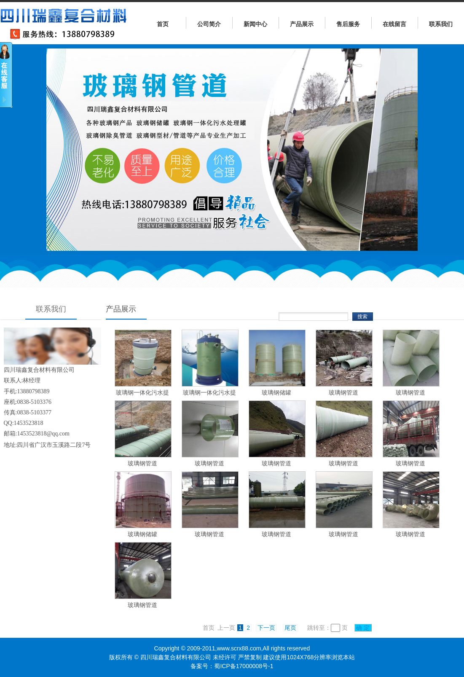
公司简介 (209, 24)
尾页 (290, 627)
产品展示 (302, 24)
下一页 (266, 627)
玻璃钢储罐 (276, 392)
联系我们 (441, 24)
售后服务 (348, 24)
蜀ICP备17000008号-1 (243, 666)
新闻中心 (255, 24)
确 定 (363, 627)
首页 (163, 24)
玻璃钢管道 (343, 392)
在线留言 (394, 24)
